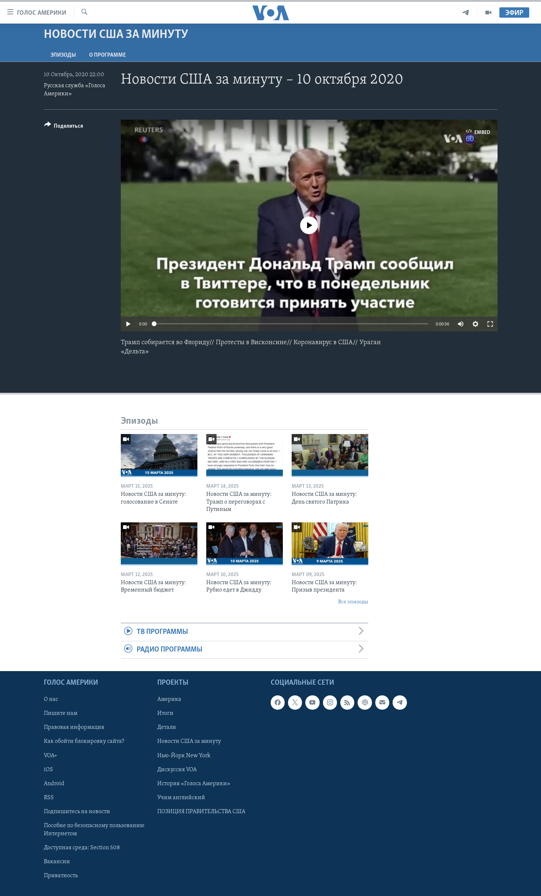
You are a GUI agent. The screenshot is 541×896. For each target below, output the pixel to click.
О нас (51, 699)
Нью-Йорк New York (183, 755)
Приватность (61, 876)
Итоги (165, 713)
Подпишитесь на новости (77, 812)
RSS (49, 798)
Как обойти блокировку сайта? (84, 741)
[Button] (64, 127)
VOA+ (50, 755)
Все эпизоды (353, 602)
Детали (166, 727)
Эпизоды (63, 55)
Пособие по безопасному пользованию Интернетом (94, 830)
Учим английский (181, 798)
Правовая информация (74, 727)
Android (54, 783)
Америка (169, 699)
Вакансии (57, 862)
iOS (48, 769)
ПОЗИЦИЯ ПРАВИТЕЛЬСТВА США (201, 812)
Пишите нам (60, 713)
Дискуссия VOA (177, 769)
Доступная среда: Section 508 (82, 848)
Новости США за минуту (189, 741)
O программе (107, 55)
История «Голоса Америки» (193, 783)
